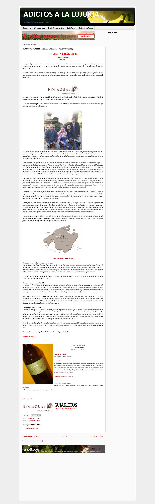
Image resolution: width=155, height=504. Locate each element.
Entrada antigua (97, 436)
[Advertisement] (39, 470)
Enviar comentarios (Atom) (38, 441)
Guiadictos (71, 28)
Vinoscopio (26, 28)
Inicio (65, 436)
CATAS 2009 (31, 418)
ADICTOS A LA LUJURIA (61, 15)
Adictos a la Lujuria (34, 420)
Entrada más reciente (30, 436)
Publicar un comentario (31, 428)
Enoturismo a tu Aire (56, 28)
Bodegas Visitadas (86, 28)
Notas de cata (39, 28)
